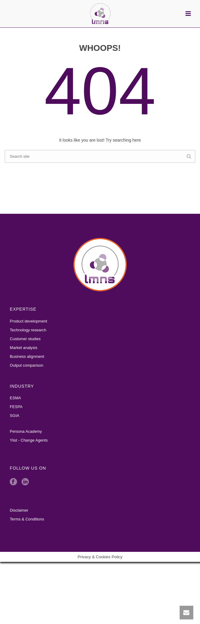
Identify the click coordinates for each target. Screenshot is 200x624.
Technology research (28, 330)
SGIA (14, 415)
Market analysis (23, 347)
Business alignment (27, 356)
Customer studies (25, 339)
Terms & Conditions (27, 519)
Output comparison (26, 365)
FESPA (16, 406)
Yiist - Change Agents (29, 440)
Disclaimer (19, 510)
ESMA (15, 398)
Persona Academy (26, 431)
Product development (28, 321)
